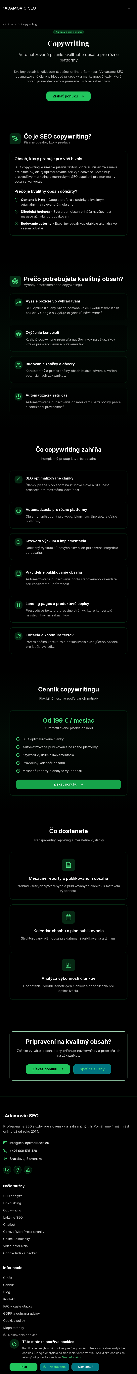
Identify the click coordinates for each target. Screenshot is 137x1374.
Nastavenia (54, 1366)
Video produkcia (15, 1246)
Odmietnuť (85, 1366)
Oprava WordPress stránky (23, 1232)
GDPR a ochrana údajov (21, 1313)
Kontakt (9, 1299)
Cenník (8, 1285)
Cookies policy (14, 1321)
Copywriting (12, 1210)
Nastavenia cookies (20, 1335)
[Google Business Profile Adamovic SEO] (28, 1170)
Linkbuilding (12, 1203)
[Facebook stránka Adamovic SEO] (18, 1170)
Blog (6, 1292)
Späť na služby (92, 1069)
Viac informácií (71, 1357)
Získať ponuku (68, 96)
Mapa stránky (13, 1328)
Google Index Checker (20, 1253)
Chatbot (9, 1225)
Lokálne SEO (13, 1217)
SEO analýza (13, 1196)
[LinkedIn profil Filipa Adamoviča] (7, 1170)
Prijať (23, 1366)
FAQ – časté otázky (17, 1306)
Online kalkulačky (16, 1239)
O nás (7, 1278)
